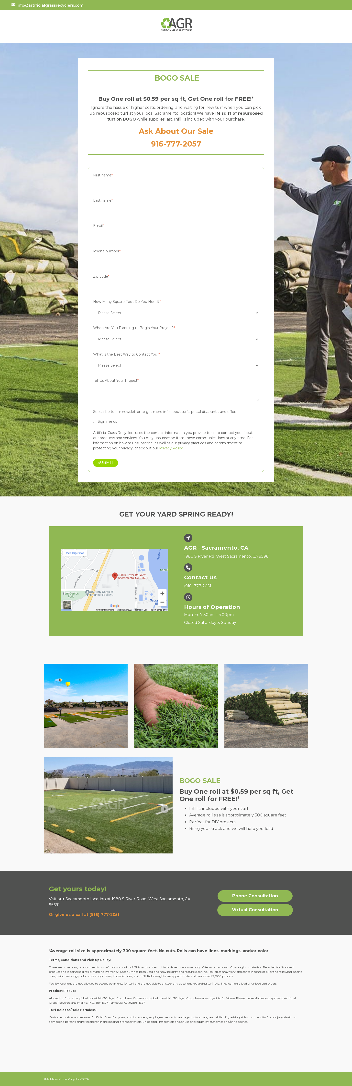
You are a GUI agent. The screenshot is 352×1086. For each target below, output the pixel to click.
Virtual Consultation (255, 910)
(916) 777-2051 (197, 586)
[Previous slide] (52, 809)
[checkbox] (176, 421)
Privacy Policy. (171, 448)
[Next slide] (165, 809)
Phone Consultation (255, 896)
